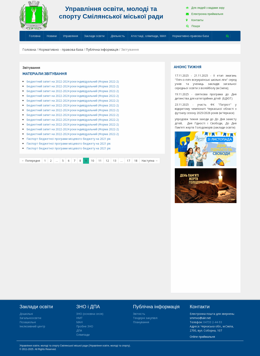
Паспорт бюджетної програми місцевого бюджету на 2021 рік (68, 139)
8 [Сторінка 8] (80, 160)
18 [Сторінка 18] (135, 160)
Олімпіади (83, 335)
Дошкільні (26, 314)
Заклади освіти (94, 36)
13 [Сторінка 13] (114, 160)
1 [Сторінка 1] (45, 160)
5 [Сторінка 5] (63, 160)
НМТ (79, 318)
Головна (34, 36)
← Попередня (31, 160)
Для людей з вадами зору (205, 7)
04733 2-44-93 (212, 322)
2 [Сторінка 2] (51, 160)
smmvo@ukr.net (200, 318)
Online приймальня (202, 336)
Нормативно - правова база (61, 49)
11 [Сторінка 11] (100, 160)
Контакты (194, 20)
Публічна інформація (102, 49)
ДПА (79, 330)
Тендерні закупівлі (145, 318)
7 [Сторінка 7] (74, 160)
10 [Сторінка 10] (92, 160)
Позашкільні (28, 322)
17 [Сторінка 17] (128, 160)
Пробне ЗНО (84, 326)
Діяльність (118, 36)
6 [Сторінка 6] (68, 160)
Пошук (193, 26)
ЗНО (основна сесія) (89, 314)
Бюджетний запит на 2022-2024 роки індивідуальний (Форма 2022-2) (72, 81)
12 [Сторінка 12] (107, 160)
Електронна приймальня (204, 14)
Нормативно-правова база (190, 36)
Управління (70, 36)
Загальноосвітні (30, 318)
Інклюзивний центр (32, 326)
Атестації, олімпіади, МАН (148, 36)
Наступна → (150, 160)
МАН (79, 322)
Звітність (139, 314)
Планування (141, 322)
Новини (52, 36)
